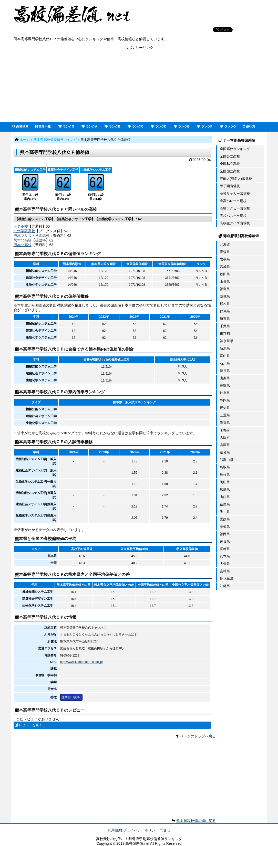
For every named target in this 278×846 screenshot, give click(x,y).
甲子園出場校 (230, 186)
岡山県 (225, 482)
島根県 (225, 475)
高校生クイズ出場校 (235, 223)
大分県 (225, 564)
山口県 (225, 497)
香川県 (225, 512)
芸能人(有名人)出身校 (236, 179)
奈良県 (225, 452)
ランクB (112, 126)
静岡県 (225, 400)
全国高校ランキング (235, 149)
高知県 (225, 526)
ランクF (204, 126)
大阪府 (225, 437)
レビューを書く (30, 725)
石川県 (225, 363)
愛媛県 (225, 519)
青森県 (225, 252)
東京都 (225, 333)
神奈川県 (226, 341)
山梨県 (225, 378)
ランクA (89, 126)
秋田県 (225, 274)
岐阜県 (225, 393)
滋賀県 (225, 423)
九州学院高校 (24, 231)
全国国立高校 (230, 171)
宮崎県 (225, 571)
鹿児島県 (226, 578)
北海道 (225, 244)
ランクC (135, 126)
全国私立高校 (230, 164)
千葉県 (225, 326)
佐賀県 (225, 541)
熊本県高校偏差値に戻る (196, 821)
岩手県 (225, 259)
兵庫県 (225, 445)
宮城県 (225, 267)
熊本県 (225, 556)
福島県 (225, 289)
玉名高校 (21, 226)
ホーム (25, 140)
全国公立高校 (230, 156)
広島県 (225, 489)
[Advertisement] (139, 86)
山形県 (225, 281)
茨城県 (225, 296)
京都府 (225, 430)
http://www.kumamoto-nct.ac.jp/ (81, 662)
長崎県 (225, 549)
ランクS (66, 126)
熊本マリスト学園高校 (31, 236)
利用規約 (115, 830)
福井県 (225, 371)
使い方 (249, 126)
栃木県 (225, 304)
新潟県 (225, 348)
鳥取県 (225, 467)
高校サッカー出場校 (235, 193)
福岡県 (225, 534)
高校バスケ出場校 (233, 216)
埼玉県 (225, 319)
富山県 (225, 356)
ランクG (228, 126)
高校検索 (20, 126)
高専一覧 (43, 126)
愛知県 (225, 408)
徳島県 (225, 504)
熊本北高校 (23, 240)
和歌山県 (226, 460)
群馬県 (225, 311)
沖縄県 (225, 586)
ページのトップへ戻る (198, 736)
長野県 (225, 385)
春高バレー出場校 (233, 201)
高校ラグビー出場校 (235, 208)
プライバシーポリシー (141, 830)
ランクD (159, 126)
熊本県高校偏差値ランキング (55, 140)
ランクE (181, 126)
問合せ (165, 830)
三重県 (225, 415)
